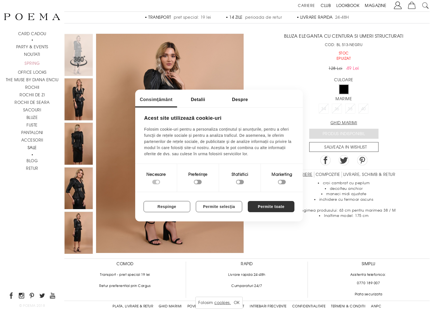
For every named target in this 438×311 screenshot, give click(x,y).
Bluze (32, 117)
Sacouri (32, 110)
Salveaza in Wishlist (345, 147)
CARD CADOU (32, 34)
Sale (32, 147)
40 (363, 109)
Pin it (362, 160)
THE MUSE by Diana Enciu (32, 80)
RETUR (32, 168)
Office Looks (32, 72)
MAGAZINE (375, 5)
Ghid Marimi (170, 306)
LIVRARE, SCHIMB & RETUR (369, 174)
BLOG (32, 161)
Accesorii (32, 140)
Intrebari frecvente (268, 306)
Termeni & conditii (348, 306)
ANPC (376, 306)
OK (237, 302)
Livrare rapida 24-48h (246, 275)
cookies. (222, 302)
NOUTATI (32, 54)
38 (350, 109)
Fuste (32, 125)
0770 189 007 (368, 283)
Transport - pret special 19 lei (125, 275)
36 (337, 109)
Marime (343, 99)
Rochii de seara (32, 102)
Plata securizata (368, 294)
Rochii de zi (32, 95)
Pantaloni (32, 132)
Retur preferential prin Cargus (125, 286)
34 (323, 109)
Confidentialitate (309, 306)
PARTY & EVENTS (32, 47)
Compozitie (328, 174)
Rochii (32, 87)
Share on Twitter (344, 160)
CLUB (326, 5)
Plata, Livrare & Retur (133, 306)
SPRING (32, 63)
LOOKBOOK (347, 5)
